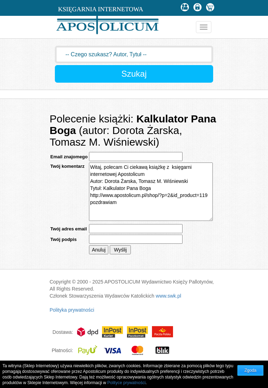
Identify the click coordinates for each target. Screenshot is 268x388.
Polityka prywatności (72, 310)
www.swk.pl (168, 296)
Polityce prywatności (126, 382)
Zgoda (250, 370)
